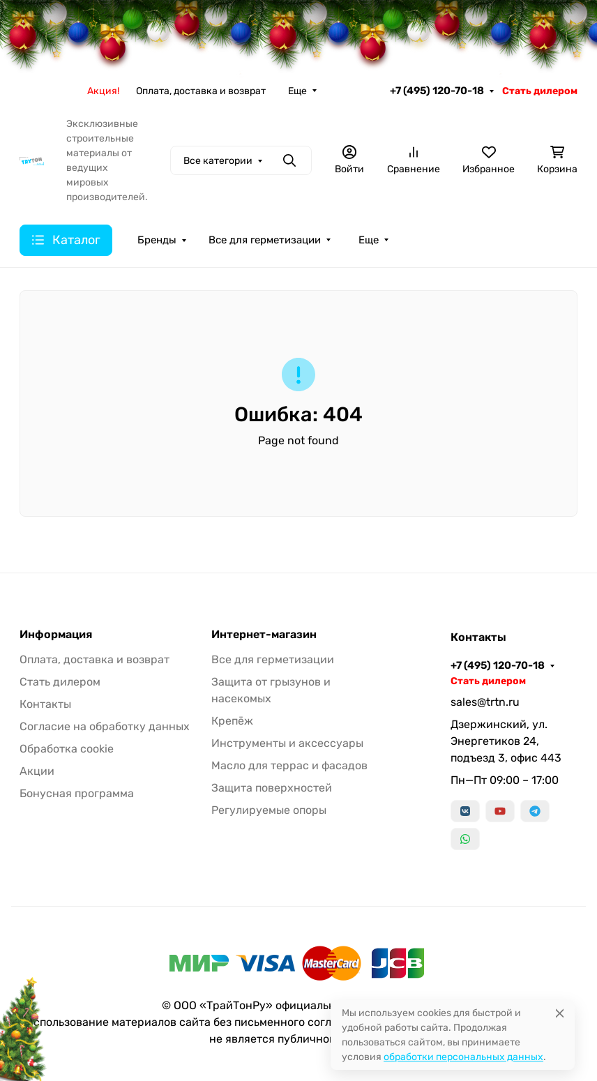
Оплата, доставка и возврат (201, 91)
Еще (297, 91)
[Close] (560, 1013)
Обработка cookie (67, 748)
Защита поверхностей (271, 787)
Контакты (45, 704)
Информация (56, 634)
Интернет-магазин (264, 634)
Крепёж (232, 720)
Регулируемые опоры (268, 810)
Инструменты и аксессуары (287, 743)
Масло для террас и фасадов (289, 765)
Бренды (156, 240)
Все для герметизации (265, 240)
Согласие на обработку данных (105, 726)
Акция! (103, 91)
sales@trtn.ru (485, 702)
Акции (37, 771)
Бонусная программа (77, 793)
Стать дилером (539, 91)
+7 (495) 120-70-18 (437, 90)
